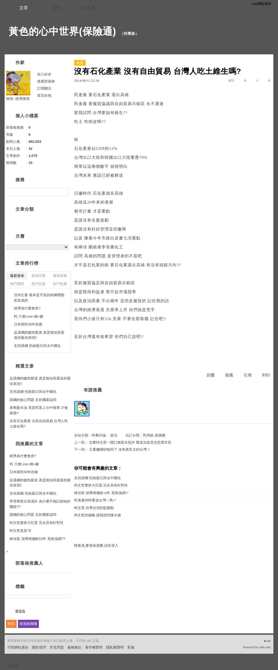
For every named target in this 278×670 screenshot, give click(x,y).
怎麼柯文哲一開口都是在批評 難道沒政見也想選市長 (130, 442)
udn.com (265, 647)
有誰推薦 (93, 390)
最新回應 (38, 276)
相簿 (56, 7)
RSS (11, 624)
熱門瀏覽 (17, 284)
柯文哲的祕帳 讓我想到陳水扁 (97, 515)
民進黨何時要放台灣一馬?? (95, 500)
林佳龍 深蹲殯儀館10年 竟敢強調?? (101, 493)
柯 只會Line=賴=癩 (28, 316)
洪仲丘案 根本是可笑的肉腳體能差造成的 (39, 297)
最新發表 (17, 276)
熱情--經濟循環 (18, 99)
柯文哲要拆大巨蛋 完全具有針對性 (101, 485)
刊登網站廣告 (18, 647)
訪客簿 (88, 7)
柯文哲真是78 (20, 531)
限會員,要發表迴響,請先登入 (96, 545)
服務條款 (74, 647)
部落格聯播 (28, 624)
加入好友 (44, 74)
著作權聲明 (94, 647)
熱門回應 (38, 284)
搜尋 (63, 192)
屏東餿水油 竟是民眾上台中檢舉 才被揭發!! (39, 410)
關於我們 (39, 647)
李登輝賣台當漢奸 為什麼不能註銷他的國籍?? (40, 504)
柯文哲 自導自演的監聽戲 (94, 508)
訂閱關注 (44, 88)
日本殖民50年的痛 (28, 324)
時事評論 (99, 435)
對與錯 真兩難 (154, 435)
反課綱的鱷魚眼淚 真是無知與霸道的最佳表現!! (39, 335)
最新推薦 (60, 276)
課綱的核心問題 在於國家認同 (33, 400)
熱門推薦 (60, 284)
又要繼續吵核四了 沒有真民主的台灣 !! (119, 449)
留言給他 (44, 95)
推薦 (229, 375)
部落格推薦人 (29, 563)
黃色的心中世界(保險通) (62, 31)
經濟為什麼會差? (27, 308)
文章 (23, 7)
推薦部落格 (46, 81)
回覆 (211, 375)
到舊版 (129, 33)
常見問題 (57, 647)
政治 (113, 435)
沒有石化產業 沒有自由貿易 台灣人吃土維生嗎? (39, 423)
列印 (266, 375)
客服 (130, 647)
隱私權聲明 (115, 647)
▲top (267, 641)
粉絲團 (12, 666)
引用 (248, 375)
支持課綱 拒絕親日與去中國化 (97, 478)
